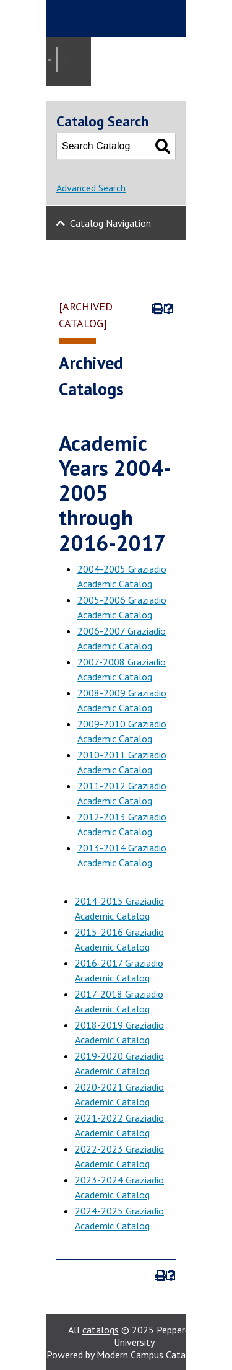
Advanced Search (91, 188)
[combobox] (57, 59)
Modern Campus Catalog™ (152, 1354)
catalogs (100, 1330)
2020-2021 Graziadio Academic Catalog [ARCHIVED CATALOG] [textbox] (68, 60)
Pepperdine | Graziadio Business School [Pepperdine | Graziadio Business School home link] (130, 18)
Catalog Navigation (110, 223)
